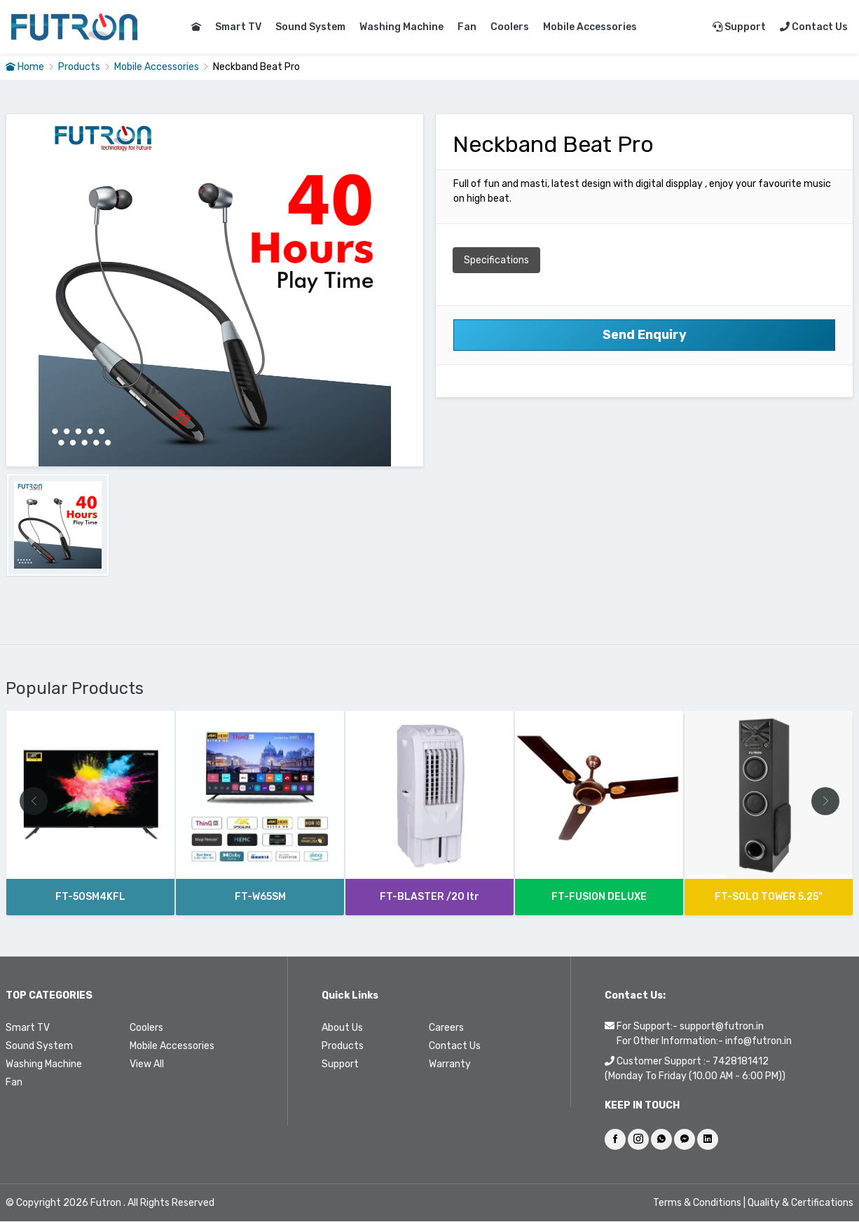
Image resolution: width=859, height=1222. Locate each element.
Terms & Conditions (698, 1203)
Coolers (509, 27)
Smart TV (238, 27)
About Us (342, 1028)
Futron (105, 1203)
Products (79, 67)
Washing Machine (401, 27)
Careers (446, 1028)
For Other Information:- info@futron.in (704, 1042)
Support (739, 27)
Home (25, 67)
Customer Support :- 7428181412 (693, 1062)
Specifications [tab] (496, 260)
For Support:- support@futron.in (690, 1027)
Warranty (450, 1065)
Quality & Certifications (800, 1203)
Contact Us (814, 27)
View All (147, 1065)
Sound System (310, 27)
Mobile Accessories (590, 27)
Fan (467, 27)
